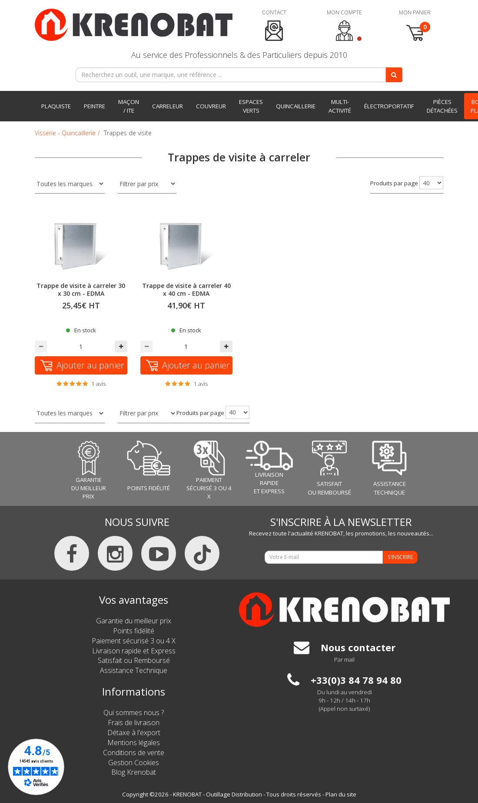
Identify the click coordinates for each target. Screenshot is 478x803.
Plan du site (340, 794)
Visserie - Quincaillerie (65, 133)
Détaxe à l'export (133, 732)
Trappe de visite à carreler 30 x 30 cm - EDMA (81, 289)
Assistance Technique (133, 670)
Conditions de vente (133, 752)
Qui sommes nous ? (133, 712)
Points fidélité (133, 631)
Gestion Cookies (133, 762)
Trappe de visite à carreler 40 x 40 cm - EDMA (186, 289)
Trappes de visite (128, 133)
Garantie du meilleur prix (133, 621)
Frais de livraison (133, 722)
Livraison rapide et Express (134, 651)
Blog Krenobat (133, 772)
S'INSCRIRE (400, 557)
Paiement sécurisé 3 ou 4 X (134, 641)
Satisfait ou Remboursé (134, 660)
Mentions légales (133, 742)
